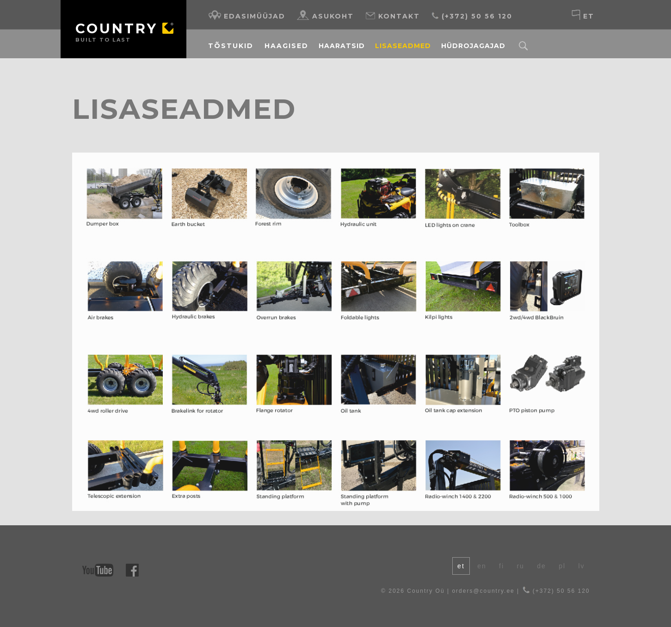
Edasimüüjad (247, 15)
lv (581, 566)
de (541, 566)
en (481, 566)
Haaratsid (342, 46)
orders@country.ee (483, 591)
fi (501, 566)
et (582, 15)
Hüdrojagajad (473, 46)
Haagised (286, 46)
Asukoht (325, 15)
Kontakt (392, 15)
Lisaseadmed (403, 46)
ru (520, 566)
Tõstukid (230, 46)
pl (562, 566)
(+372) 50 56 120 (471, 15)
